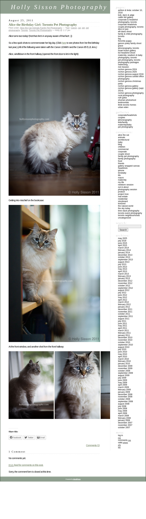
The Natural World (125, 206)
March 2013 (123, 274)
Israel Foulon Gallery (127, 50)
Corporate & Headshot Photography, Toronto (128, 21)
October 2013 (124, 257)
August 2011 (123, 318)
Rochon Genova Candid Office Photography (131, 77)
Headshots (122, 168)
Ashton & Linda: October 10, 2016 (130, 11)
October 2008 (124, 399)
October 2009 (124, 371)
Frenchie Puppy (125, 41)
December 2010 (125, 337)
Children (121, 147)
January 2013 (124, 278)
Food (120, 161)
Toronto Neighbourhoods (129, 215)
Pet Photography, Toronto (129, 60)
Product (121, 192)
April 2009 (122, 385)
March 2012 (123, 302)
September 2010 (125, 345)
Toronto (24, 30)
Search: (121, 223)
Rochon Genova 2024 (127, 69)
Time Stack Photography (128, 211)
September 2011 (125, 316)
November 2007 (125, 425)
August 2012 (123, 290)
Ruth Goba (122, 97)
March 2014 (123, 248)
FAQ (119, 39)
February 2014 (124, 250)
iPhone (121, 170)
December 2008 (125, 394)
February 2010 (124, 361)
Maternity (122, 180)
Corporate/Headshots (127, 115)
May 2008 (122, 411)
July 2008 (122, 406)
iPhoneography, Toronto (128, 48)
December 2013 (125, 255)
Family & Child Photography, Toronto (130, 35)
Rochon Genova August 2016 (131, 74)
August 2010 (123, 347)
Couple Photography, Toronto (131, 27)
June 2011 (122, 323)
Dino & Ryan (123, 29)
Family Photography (126, 158)
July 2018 (122, 241)
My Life (121, 182)
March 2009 (123, 387)
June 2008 (122, 408)
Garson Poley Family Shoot (129, 43)
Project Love (123, 194)
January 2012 (124, 307)
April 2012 (122, 300)
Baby (120, 142)
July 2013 (122, 264)
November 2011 (125, 311)
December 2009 (125, 366)
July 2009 (122, 378)
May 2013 (122, 269)
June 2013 (122, 267)
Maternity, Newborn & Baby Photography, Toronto (130, 56)
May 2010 (122, 354)
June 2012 (122, 295)
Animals (36, 28)
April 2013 (122, 271)
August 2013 (123, 262)
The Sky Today (124, 208)
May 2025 (122, 238)
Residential (122, 199)
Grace (120, 46)
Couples (121, 117)
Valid (123, 442)
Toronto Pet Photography (40, 30)
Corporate (122, 151)
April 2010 (122, 356)
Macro (121, 177)
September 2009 (125, 373)
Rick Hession (123, 67)
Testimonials (123, 102)
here (64, 42)
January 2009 (124, 392)
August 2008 (123, 404)
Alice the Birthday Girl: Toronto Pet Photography (43, 24)
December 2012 (125, 281)
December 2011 (125, 309)
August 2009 (123, 375)
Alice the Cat (26, 28)
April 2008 (122, 413)
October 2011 (124, 314)
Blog (120, 144)
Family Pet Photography (51, 28)
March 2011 (123, 330)
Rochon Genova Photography (131, 93)
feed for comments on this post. (26, 465)
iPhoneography (125, 120)
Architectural (123, 140)
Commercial (123, 149)
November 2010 (125, 340)
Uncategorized (124, 218)
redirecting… (124, 64)
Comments (124, 440)
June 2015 (122, 243)
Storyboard (123, 201)
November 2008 (125, 396)
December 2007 (125, 423)
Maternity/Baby (125, 125)
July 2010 (122, 349)
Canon (74, 28)
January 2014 (124, 252)
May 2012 (122, 297)
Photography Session (127, 189)
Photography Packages (128, 62)
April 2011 (122, 328)
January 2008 (124, 420)
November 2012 (125, 283)
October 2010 (124, 342)
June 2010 (122, 352)
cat (79, 28)
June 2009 (122, 380)
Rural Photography (126, 95)
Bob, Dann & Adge (126, 15)
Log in (120, 435)
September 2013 (125, 259)
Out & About (123, 187)
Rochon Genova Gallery (128, 86)
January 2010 (124, 363)
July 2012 (122, 292)
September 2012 (125, 288)
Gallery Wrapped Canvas (129, 166)
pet (83, 28)
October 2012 (124, 285)
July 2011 (122, 321)
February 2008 (124, 418)
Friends (121, 163)
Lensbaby (122, 173)
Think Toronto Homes (127, 105)
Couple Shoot (124, 154)
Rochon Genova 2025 (127, 72)
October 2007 (124, 427)
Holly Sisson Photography (59, 6)
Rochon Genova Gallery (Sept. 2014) (131, 89)
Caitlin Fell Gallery (125, 17)
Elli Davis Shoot (125, 31)
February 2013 (124, 276)
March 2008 (123, 415)
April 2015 (122, 245)
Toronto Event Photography (130, 213)
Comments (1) (93, 445)
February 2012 (124, 304)
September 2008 (125, 401)
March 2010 (123, 359)
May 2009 (122, 382)
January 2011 (124, 335)
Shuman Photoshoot (127, 100)
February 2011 (124, 333)
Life (119, 175)
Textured (121, 203)
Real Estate (123, 196)
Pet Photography (125, 127)
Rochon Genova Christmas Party (129, 82)
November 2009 (125, 368)
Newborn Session (125, 185)
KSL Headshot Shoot (126, 53)
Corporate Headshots (127, 24)
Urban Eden (123, 107)
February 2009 (124, 389)
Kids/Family (123, 122)
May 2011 (122, 326)
